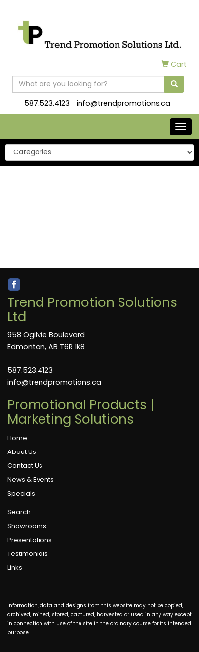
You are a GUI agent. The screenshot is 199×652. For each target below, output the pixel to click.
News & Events (30, 479)
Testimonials (27, 553)
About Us (21, 451)
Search (19, 512)
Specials (21, 493)
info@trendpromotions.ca (123, 103)
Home (17, 438)
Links (14, 567)
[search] (174, 84)
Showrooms (26, 526)
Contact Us (24, 465)
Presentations (29, 540)
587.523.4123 (47, 103)
